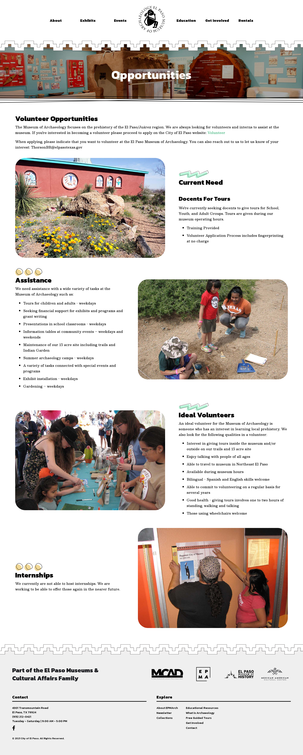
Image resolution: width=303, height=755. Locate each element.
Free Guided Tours (198, 718)
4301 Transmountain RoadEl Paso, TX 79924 (30, 710)
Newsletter (164, 713)
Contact (191, 728)
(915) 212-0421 (21, 716)
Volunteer (216, 132)
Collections (164, 718)
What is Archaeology (200, 713)
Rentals (245, 20)
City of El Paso (30, 738)
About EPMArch (167, 708)
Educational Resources (202, 708)
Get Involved (194, 723)
